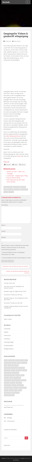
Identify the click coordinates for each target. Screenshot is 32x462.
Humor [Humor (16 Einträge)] (13, 370)
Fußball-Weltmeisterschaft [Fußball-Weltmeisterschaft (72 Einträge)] (11, 368)
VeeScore (19, 156)
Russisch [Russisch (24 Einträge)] (7, 382)
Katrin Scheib (17, 41)
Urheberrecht (24, 189)
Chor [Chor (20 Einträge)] (26, 360)
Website (3, 237)
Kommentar (4, 205)
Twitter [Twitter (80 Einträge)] (6, 390)
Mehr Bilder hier (8, 407)
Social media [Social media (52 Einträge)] (8, 385)
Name (3, 225)
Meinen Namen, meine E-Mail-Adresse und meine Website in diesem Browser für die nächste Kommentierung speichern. (15, 247)
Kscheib (6, 2)
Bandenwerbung (8, 187)
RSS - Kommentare (9, 421)
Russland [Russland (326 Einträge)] (12, 382)
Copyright (23, 187)
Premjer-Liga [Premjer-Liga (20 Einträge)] (8, 380)
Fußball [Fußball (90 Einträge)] (16, 365)
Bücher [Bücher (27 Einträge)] (17, 360)
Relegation (10, 189)
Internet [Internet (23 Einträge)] (24, 370)
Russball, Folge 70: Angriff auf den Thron (15, 291)
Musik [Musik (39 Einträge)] (11, 377)
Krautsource (7, 335)
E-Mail (3, 231)
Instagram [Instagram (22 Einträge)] (18, 370)
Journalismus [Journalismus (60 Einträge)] (8, 372)
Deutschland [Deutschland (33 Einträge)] (8, 363)
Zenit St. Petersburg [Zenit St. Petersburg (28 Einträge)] (9, 395)
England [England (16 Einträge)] (14, 363)
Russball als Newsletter (10, 429)
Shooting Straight (8, 342)
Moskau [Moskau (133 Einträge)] (6, 377)
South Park (16, 189)
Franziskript (7, 329)
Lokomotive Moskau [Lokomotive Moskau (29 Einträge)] (9, 375)
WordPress (16, 460)
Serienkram (7, 339)
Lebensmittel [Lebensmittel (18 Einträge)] (15, 372)
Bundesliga (16, 187)
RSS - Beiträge (8, 418)
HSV (5, 189)
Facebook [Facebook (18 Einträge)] (24, 363)
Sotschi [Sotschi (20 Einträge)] (14, 385)
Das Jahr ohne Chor (9, 283)
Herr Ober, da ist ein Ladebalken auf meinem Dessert (14, 287)
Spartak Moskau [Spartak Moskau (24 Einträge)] (8, 387)
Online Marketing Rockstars (13, 136)
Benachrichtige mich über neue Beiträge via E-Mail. (17, 258)
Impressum (7, 445)
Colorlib (22, 458)
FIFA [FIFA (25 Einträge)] (5, 365)
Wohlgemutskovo (9, 349)
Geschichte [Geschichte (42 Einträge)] (7, 370)
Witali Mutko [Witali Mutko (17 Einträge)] (7, 392)
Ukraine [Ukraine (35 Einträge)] (11, 390)
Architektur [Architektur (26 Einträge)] (11, 360)
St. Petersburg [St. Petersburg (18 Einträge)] (22, 387)
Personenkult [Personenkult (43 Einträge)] (17, 377)
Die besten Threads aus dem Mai (13, 303)
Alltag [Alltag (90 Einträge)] (6, 360)
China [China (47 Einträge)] (22, 360)
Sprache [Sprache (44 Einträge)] (16, 387)
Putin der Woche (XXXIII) (13, 178)
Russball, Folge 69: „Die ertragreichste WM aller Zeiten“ (15, 298)
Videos (5, 192)
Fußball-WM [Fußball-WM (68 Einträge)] (21, 368)
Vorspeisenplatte (8, 345)
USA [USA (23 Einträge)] (16, 390)
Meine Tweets (8, 319)
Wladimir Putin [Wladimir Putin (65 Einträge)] (15, 392)
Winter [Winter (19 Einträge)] (19, 390)
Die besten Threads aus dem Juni (13, 295)
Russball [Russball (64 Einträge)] (24, 380)
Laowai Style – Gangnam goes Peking (17, 176)
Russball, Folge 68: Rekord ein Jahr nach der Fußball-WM (16, 307)
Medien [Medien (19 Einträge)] (17, 375)
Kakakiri (6, 332)
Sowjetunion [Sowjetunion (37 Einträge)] (20, 385)
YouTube (11, 192)
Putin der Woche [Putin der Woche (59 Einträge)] (16, 380)
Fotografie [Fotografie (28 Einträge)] (10, 365)
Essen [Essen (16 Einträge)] (18, 363)
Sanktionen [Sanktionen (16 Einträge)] (18, 382)
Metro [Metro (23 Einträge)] (22, 375)
